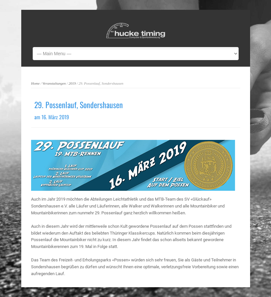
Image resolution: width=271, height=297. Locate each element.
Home (35, 83)
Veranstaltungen (54, 83)
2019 (72, 83)
